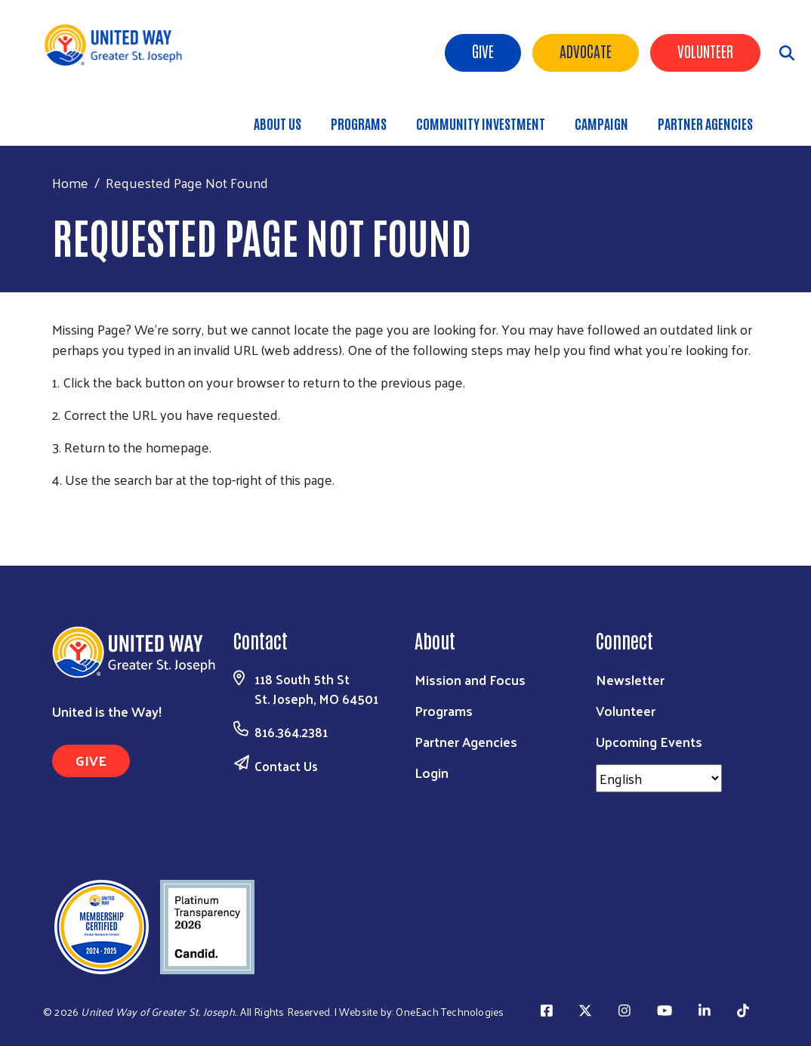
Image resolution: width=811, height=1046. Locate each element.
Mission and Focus (470, 679)
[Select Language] (659, 778)
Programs (359, 123)
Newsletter (630, 679)
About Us (277, 123)
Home (70, 182)
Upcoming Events (649, 741)
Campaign (601, 123)
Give (483, 50)
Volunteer (705, 50)
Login (432, 772)
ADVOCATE (586, 50)
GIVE (91, 760)
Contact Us (286, 765)
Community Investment (480, 123)
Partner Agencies (705, 123)
